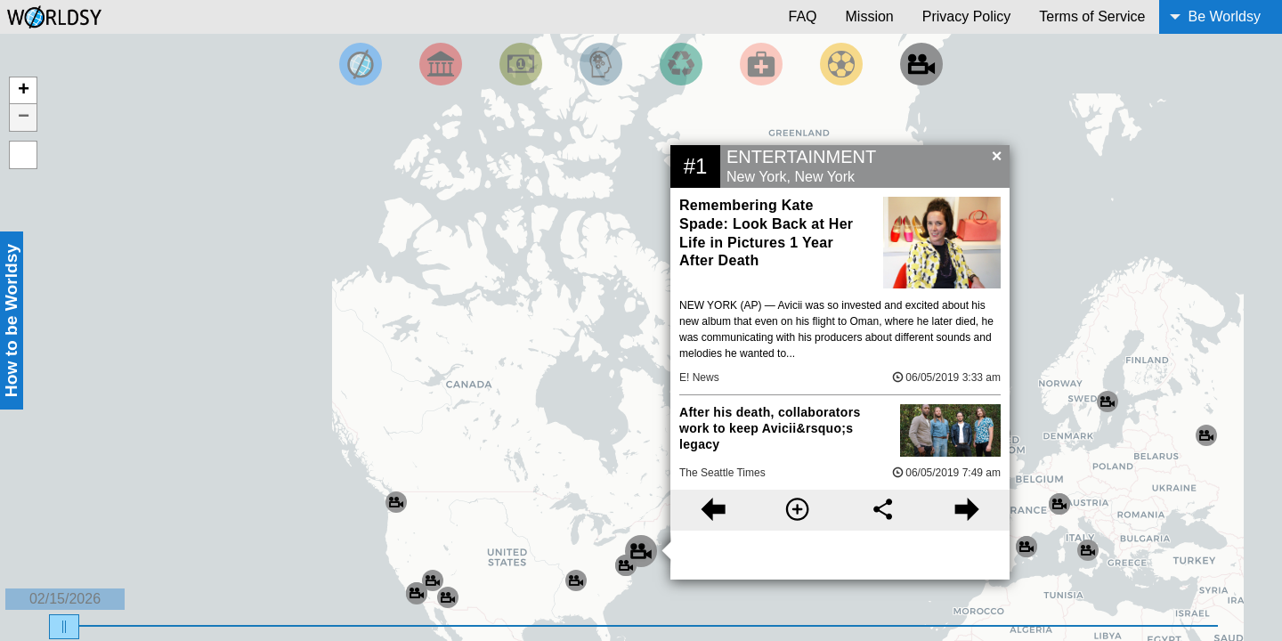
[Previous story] (712, 510)
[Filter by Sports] (841, 64)
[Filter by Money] (520, 64)
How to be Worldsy (11, 320)
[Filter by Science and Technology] (601, 64)
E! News (699, 377)
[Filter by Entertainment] (921, 64)
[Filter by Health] (761, 64)
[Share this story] (882, 510)
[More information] (797, 510)
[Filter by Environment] (681, 64)
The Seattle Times (722, 473)
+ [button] (23, 90)
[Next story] (967, 510)
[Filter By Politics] (440, 64)
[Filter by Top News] (360, 64)
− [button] (23, 117)
